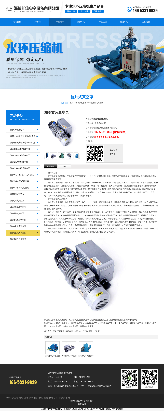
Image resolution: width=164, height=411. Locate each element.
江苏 (36, 398)
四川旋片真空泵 (86, 326)
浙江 (41, 398)
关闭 (97, 331)
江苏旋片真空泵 (106, 323)
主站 (16, 398)
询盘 (64, 167)
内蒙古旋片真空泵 (70, 326)
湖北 (51, 398)
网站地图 (82, 404)
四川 (68, 398)
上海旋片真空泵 (76, 323)
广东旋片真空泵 (54, 326)
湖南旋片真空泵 (136, 323)
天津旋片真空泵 (91, 323)
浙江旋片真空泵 (121, 323)
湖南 (46, 398)
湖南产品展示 (81, 103)
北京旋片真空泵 (60, 323)
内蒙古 (62, 398)
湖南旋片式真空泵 (96, 103)
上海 (26, 398)
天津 (31, 398)
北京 (21, 398)
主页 (71, 103)
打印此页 (87, 331)
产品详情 (50, 167)
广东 (56, 398)
